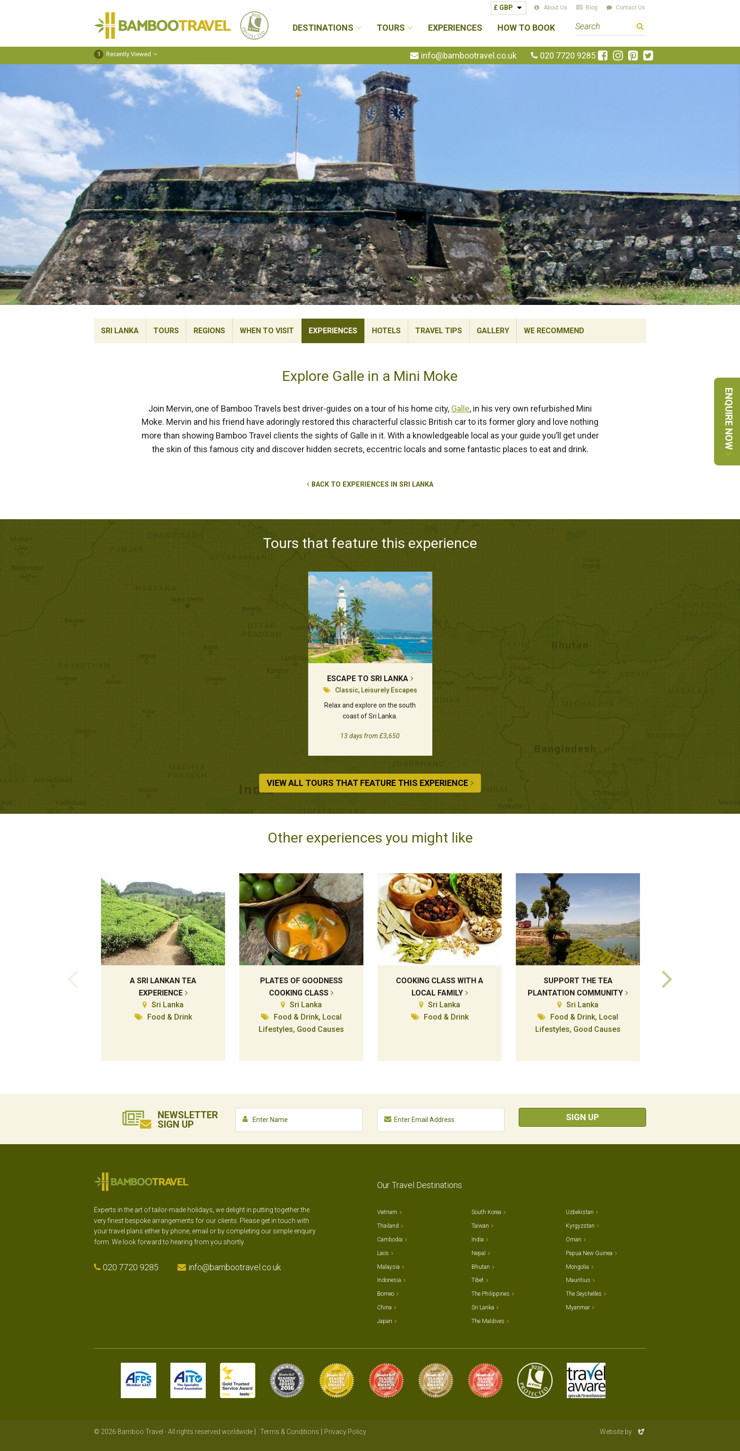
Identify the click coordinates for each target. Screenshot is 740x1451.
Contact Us (630, 7)
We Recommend (554, 330)
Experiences (455, 28)
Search (640, 27)
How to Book (526, 28)
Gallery (493, 330)
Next (667, 978)
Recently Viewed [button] (122, 54)
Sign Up (582, 1117)
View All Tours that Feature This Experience (367, 783)
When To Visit (267, 330)
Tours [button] (391, 28)
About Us (555, 7)
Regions (209, 330)
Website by (623, 1431)
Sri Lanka (120, 330)
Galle (460, 408)
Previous (72, 978)
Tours (166, 330)
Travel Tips (438, 330)
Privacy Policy (345, 1431)
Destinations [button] (323, 28)
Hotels (386, 330)
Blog (591, 7)
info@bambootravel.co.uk (469, 55)
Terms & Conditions (289, 1431)
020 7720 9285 (568, 55)
